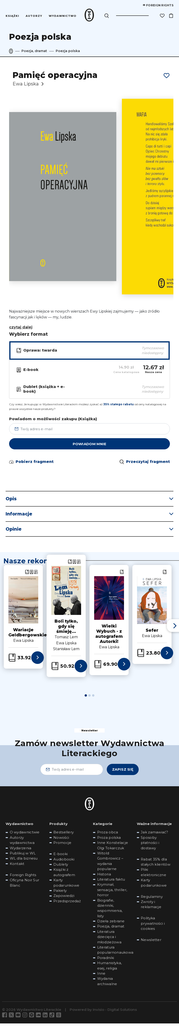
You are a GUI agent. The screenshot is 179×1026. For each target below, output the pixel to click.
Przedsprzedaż (67, 903)
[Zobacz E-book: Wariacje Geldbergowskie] (31, 574)
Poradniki (105, 960)
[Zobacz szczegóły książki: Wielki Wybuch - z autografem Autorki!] (109, 600)
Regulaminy (152, 899)
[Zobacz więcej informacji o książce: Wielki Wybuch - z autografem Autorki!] (124, 666)
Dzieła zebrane (111, 924)
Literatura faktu (111, 882)
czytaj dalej (20, 327)
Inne (101, 976)
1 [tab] (86, 698)
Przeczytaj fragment (148, 464)
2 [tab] (89, 698)
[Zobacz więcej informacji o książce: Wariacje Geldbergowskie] (37, 660)
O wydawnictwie (25, 835)
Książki (13, 16)
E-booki (60, 856)
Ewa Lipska (26, 84)
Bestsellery (63, 835)
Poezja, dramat (34, 51)
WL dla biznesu (24, 861)
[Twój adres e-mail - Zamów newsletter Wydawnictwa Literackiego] (71, 772)
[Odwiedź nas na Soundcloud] (39, 1018)
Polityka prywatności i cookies (153, 926)
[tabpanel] (66, 618)
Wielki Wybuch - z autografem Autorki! (109, 636)
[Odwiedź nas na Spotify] (32, 1018)
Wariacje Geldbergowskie (27, 635)
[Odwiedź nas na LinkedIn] (46, 1018)
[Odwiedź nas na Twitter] (12, 1018)
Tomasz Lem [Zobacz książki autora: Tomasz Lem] (66, 640)
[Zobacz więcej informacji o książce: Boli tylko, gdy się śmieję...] (81, 668)
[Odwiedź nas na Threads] (59, 1018)
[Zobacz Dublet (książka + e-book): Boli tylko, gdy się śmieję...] (79, 564)
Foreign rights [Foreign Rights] (158, 5)
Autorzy (34, 16)
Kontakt (17, 866)
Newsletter (151, 942)
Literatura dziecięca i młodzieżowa (109, 939)
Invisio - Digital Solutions (115, 1012)
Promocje (62, 845)
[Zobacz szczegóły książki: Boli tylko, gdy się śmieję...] (66, 592)
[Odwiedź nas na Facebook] (5, 1018)
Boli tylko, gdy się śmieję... (66, 629)
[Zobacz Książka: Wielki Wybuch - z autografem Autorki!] (122, 574)
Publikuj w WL (23, 856)
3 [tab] (93, 698)
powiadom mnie (90, 446)
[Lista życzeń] (162, 15)
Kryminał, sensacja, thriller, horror (112, 892)
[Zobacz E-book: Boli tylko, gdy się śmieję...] (74, 564)
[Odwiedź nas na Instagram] (25, 1018)
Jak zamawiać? (154, 835)
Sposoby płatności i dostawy (150, 845)
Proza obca (107, 835)
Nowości (61, 840)
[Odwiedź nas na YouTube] (19, 1018)
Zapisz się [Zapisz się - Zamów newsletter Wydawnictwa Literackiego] (122, 772)
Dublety (60, 867)
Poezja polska (68, 51)
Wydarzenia (20, 850)
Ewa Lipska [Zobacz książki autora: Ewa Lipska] (66, 645)
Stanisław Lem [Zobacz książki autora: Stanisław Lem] (66, 651)
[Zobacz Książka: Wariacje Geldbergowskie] (27, 574)
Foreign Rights (23, 877)
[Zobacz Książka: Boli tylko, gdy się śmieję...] (70, 564)
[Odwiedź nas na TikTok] (52, 1018)
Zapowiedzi (63, 898)
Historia (104, 876)
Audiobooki (63, 862)
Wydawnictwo (62, 16)
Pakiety (60, 893)
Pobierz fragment (35, 464)
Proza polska (109, 840)
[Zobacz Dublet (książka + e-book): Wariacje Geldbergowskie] (36, 574)
